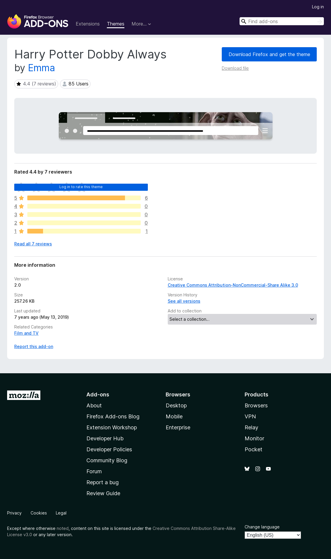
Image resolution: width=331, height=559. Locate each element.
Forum (94, 471)
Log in (318, 6)
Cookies (39, 512)
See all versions (184, 301)
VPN (250, 416)
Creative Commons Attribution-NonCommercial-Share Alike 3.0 (233, 285)
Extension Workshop (111, 427)
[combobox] (282, 21)
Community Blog (106, 460)
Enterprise (178, 427)
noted (63, 528)
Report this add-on (33, 346)
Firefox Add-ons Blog (113, 416)
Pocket (253, 449)
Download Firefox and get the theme (269, 54)
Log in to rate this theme (81, 187)
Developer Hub (104, 438)
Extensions (88, 24)
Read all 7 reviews (33, 243)
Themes (115, 24)
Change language (262, 526)
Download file (235, 68)
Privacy (14, 512)
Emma (41, 68)
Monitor (254, 438)
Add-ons (97, 394)
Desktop (176, 405)
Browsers (256, 405)
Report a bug (102, 482)
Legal (61, 512)
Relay (251, 427)
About (94, 405)
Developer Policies (109, 449)
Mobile (174, 416)
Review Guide (103, 493)
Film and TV (26, 333)
